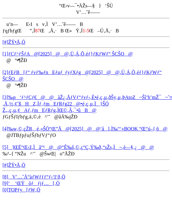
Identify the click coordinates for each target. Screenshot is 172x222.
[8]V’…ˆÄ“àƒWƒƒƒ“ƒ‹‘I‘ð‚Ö (33, 176)
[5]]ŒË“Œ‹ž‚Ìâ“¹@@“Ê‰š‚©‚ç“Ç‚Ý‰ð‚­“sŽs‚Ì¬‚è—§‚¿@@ (78, 147)
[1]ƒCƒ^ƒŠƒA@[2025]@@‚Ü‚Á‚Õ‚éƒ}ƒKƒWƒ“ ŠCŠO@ (67, 53)
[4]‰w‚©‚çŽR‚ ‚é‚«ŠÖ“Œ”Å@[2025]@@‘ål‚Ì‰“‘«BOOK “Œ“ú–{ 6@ (84, 128)
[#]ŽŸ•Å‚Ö (13, 42)
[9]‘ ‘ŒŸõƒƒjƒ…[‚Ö (31, 183)
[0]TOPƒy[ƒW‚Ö (21, 189)
